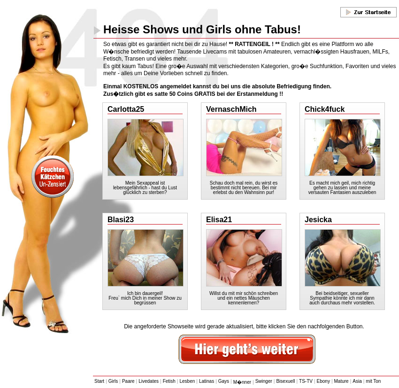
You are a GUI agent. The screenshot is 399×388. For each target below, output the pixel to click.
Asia (357, 381)
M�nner (242, 382)
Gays (223, 381)
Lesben (187, 381)
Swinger (263, 381)
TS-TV (306, 381)
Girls (113, 381)
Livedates (148, 381)
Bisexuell (285, 381)
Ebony (323, 381)
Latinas (206, 381)
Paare (128, 381)
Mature (341, 381)
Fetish (169, 381)
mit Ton (373, 381)
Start (99, 381)
